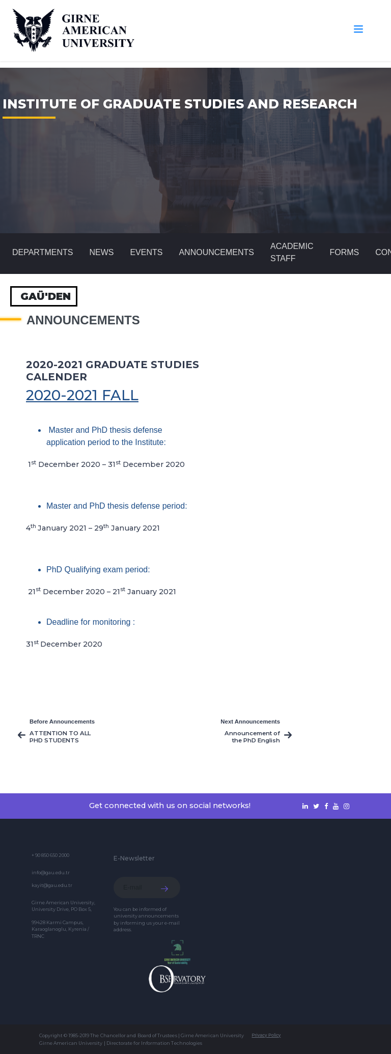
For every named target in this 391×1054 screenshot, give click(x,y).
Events (146, 252)
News (101, 252)
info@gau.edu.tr (51, 872)
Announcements (216, 252)
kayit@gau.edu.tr (52, 885)
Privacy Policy (266, 1035)
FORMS (344, 252)
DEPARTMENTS (42, 252)
